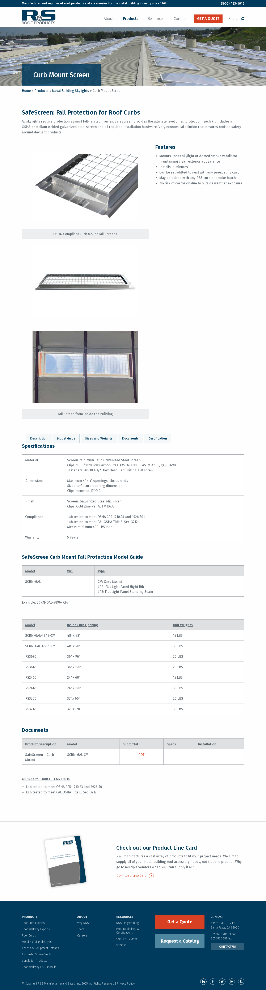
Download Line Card (135, 876)
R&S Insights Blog (127, 923)
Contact (180, 18)
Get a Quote (179, 922)
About (109, 18)
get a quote (208, 18)
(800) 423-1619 (232, 3)
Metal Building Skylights (70, 91)
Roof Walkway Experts (36, 929)
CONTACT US (227, 946)
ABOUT (82, 917)
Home (26, 91)
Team (80, 929)
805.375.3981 (219, 938)
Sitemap (121, 945)
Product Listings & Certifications (127, 930)
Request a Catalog (180, 941)
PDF (141, 755)
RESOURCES (125, 917)
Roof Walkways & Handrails (39, 967)
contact (217, 917)
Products (130, 18)
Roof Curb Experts (33, 923)
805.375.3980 (219, 934)
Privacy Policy (126, 983)
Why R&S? (83, 923)
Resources (156, 18)
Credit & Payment (127, 939)
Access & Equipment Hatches (40, 948)
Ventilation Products (34, 961)
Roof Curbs (29, 935)
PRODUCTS (30, 917)
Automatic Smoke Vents (37, 954)
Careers (82, 935)
